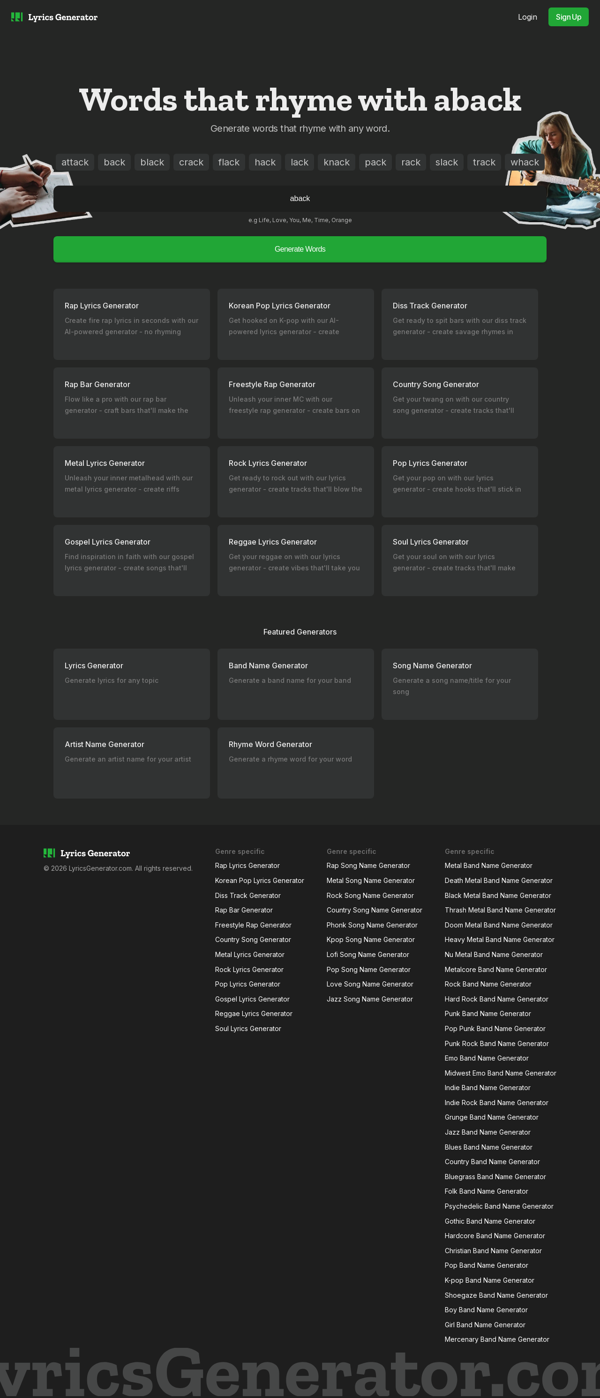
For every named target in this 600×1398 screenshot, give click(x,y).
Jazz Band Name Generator (488, 1132)
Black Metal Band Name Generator (498, 895)
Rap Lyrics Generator (247, 865)
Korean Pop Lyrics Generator (259, 880)
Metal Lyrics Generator (250, 954)
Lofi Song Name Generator (368, 954)
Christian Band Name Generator (493, 1251)
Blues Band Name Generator (488, 1147)
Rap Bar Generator (244, 910)
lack (299, 162)
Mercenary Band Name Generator (497, 1339)
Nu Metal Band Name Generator (494, 954)
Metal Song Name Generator (371, 880)
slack (446, 162)
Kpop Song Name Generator (371, 939)
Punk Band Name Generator (488, 1013)
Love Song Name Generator (370, 984)
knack (336, 162)
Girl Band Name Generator (485, 1325)
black (152, 162)
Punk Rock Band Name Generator (497, 1043)
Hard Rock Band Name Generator (496, 999)
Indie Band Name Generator (488, 1087)
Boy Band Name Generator (486, 1310)
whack (524, 162)
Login (527, 17)
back (114, 162)
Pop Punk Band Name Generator (495, 1028)
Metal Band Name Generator (488, 865)
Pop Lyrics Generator (247, 984)
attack (75, 162)
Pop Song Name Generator (369, 969)
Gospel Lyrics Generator (252, 999)
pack (375, 162)
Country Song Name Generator (374, 910)
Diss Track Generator (248, 895)
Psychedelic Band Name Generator (499, 1206)
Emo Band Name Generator (487, 1058)
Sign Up (568, 17)
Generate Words (300, 249)
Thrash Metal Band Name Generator (500, 910)
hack (265, 162)
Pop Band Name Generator (486, 1265)
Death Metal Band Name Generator (499, 880)
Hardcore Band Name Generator (495, 1236)
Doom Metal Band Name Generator (499, 925)
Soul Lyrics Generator (248, 1028)
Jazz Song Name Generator (370, 999)
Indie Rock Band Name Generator (496, 1102)
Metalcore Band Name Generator (496, 969)
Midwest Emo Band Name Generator (500, 1073)
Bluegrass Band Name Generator (495, 1177)
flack (229, 162)
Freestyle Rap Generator (253, 925)
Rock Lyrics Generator (249, 969)
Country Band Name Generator (492, 1162)
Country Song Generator (253, 939)
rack (410, 162)
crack (191, 162)
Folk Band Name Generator (486, 1191)
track (484, 162)
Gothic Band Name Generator (490, 1221)
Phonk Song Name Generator (372, 925)
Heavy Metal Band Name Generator (500, 939)
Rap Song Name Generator (368, 865)
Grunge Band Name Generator (492, 1117)
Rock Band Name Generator (488, 984)
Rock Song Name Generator (370, 895)
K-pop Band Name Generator (489, 1280)
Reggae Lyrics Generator (253, 1013)
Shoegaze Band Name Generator (496, 1295)
